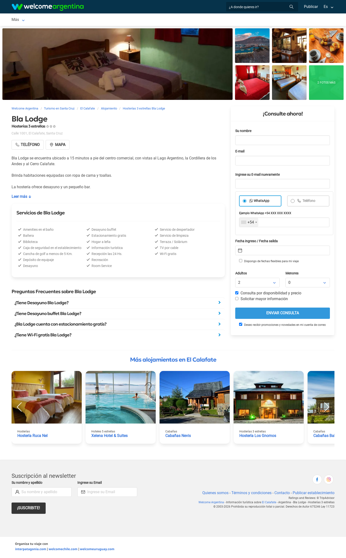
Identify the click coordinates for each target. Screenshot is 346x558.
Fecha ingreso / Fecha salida (257, 242)
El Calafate (21, 20)
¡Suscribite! (28, 509)
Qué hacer (198, 20)
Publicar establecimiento (313, 493)
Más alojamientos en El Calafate (173, 360)
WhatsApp (262, 202)
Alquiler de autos (90, 20)
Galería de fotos (254, 20)
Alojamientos (50, 20)
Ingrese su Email (90, 484)
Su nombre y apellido (28, 484)
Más (277, 20)
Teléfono (309, 202)
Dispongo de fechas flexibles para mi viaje (268, 262)
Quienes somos (214, 493)
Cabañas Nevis (178, 436)
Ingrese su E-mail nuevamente (258, 176)
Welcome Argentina (212, 503)
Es (326, 6)
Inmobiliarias (224, 20)
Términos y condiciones (250, 493)
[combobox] (248, 223)
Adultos (241, 274)
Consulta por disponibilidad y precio (268, 294)
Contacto (281, 493)
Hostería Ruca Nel (32, 436)
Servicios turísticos (130, 20)
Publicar (311, 6)
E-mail (240, 152)
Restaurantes (173, 20)
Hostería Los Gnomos (258, 436)
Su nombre (243, 132)
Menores (292, 274)
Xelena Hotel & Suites (110, 436)
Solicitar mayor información (261, 299)
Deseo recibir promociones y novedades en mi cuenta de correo (282, 326)
